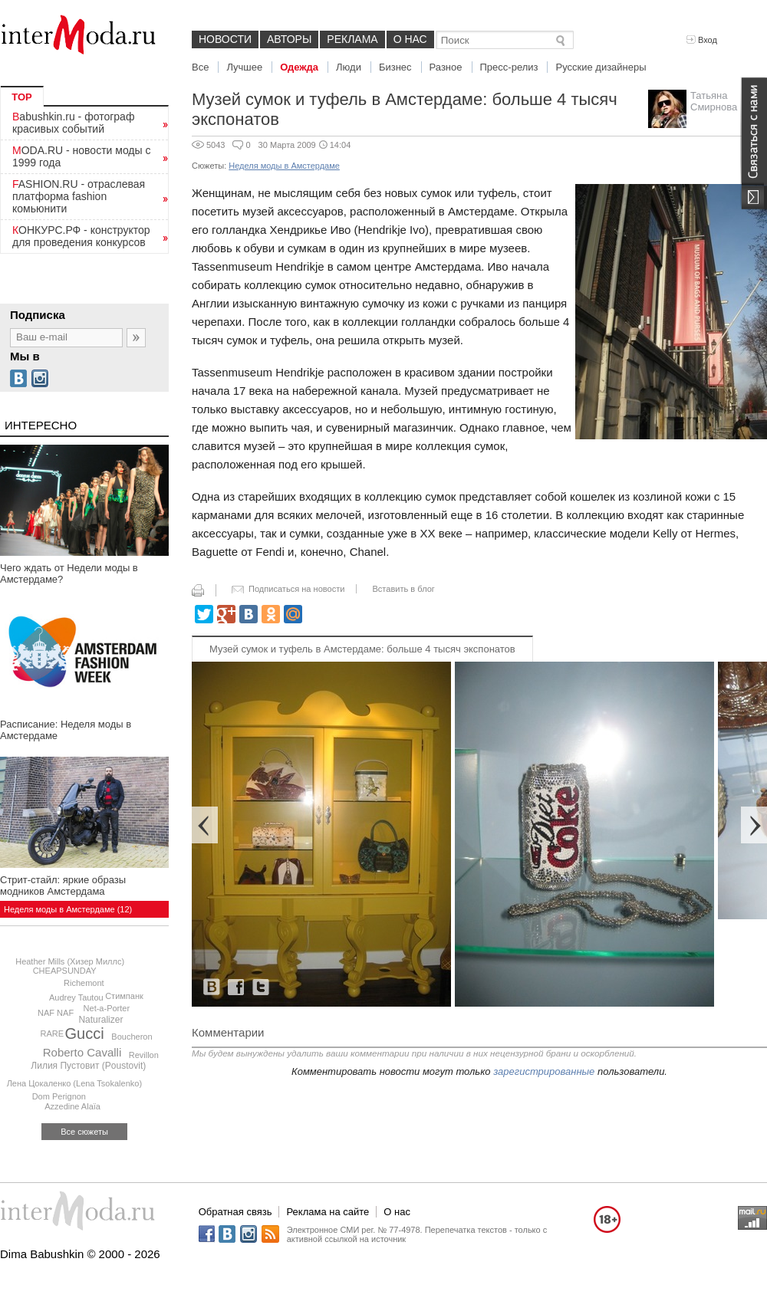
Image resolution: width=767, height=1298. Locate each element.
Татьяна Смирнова (713, 101)
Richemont (84, 982)
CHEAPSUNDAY (65, 970)
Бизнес (395, 67)
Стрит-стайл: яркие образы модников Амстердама (63, 885)
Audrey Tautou (76, 997)
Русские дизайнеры (600, 67)
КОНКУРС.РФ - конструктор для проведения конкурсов (81, 236)
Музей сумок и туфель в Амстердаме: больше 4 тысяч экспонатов (362, 649)
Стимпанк (124, 996)
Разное (446, 67)
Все (200, 67)
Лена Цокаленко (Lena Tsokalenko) (74, 1083)
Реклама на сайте (327, 1211)
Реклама (352, 39)
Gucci (84, 1033)
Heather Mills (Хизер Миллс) (69, 961)
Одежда (299, 67)
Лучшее (244, 67)
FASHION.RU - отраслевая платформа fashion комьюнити (78, 196)
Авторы (289, 39)
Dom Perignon (59, 1096)
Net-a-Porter (107, 1008)
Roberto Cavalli (82, 1052)
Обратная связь (235, 1211)
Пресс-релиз (509, 67)
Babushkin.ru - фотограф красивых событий (73, 122)
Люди (348, 67)
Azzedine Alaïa (72, 1106)
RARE (52, 1033)
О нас (410, 39)
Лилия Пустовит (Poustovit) (88, 1065)
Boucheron (131, 1036)
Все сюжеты (84, 1131)
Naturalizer (100, 1019)
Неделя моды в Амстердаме (284, 165)
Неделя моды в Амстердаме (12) (68, 909)
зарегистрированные (543, 1071)
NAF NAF (56, 1012)
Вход (701, 39)
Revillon (144, 1055)
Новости (225, 39)
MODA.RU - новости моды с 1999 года (81, 156)
